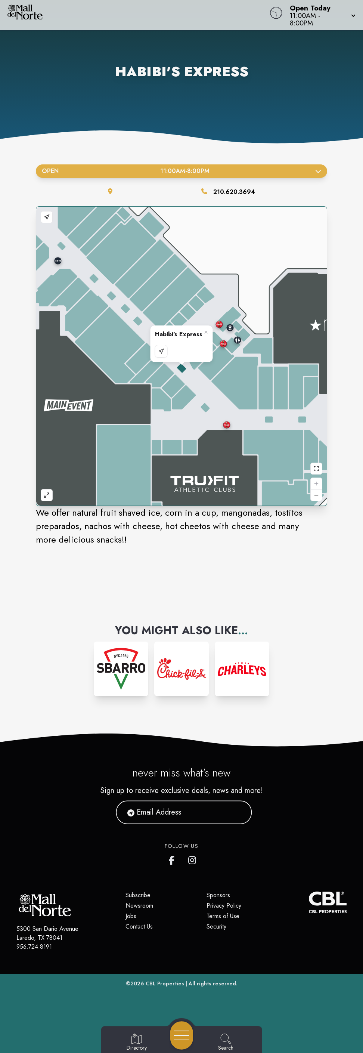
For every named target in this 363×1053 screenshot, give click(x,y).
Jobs (130, 916)
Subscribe (138, 895)
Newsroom (139, 905)
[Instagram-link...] (121, 669)
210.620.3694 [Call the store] (234, 192)
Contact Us (139, 926)
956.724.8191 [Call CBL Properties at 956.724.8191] (34, 946)
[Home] (137, 15)
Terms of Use (223, 916)
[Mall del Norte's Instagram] (193, 859)
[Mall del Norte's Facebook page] (173, 859)
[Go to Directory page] (136, 1043)
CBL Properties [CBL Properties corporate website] (165, 983)
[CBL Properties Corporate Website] (309, 902)
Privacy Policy (224, 905)
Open (181, 171)
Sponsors (218, 895)
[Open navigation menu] (181, 1035)
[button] (320, 15)
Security (216, 926)
